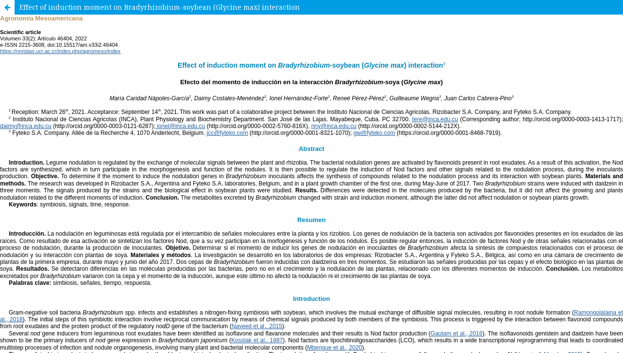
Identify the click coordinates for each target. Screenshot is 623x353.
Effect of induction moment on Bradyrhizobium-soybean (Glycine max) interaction (159, 7)
